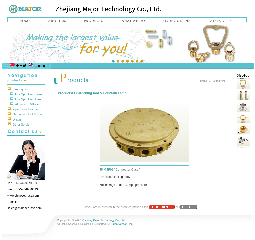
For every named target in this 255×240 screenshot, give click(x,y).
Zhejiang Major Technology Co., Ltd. (103, 220)
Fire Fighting (21, 89)
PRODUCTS (218, 81)
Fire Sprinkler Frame (28, 94)
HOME (204, 81)
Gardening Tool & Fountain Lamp (35, 114)
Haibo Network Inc (121, 224)
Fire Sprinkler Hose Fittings (33, 99)
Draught (18, 119)
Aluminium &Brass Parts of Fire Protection (43, 104)
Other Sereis (21, 124)
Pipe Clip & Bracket (25, 109)
